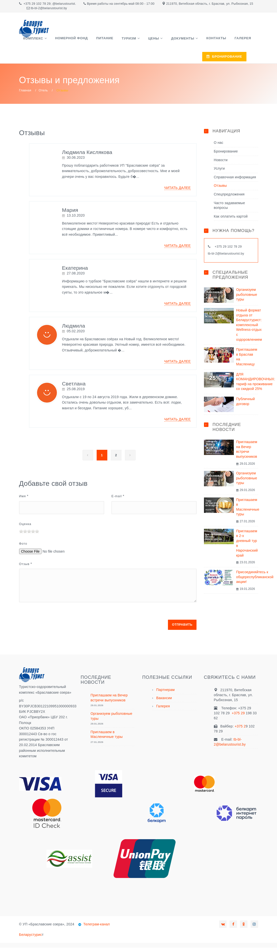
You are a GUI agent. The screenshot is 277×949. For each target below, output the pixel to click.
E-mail (117, 497)
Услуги (219, 170)
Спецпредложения (229, 195)
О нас (218, 144)
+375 (219, 248)
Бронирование (226, 152)
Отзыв (24, 565)
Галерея (217, 39)
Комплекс (31, 40)
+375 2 (240, 727)
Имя (22, 497)
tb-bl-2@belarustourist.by (226, 255)
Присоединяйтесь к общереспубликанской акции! (255, 578)
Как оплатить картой (231, 218)
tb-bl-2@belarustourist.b (48, 8)
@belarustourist (63, 3)
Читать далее (177, 189)
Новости (221, 161)
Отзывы (220, 187)
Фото (23, 545)
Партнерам (165, 691)
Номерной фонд (66, 39)
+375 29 (239, 714)
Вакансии (164, 699)
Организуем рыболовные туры (246, 296)
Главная (25, 91)
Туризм (117, 40)
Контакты (194, 39)
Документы (163, 40)
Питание (96, 39)
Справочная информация (235, 178)
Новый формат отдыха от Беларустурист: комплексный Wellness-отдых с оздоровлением (249, 326)
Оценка (25, 525)
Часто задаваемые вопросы (229, 206)
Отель (43, 91)
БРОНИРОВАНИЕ (204, 60)
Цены (138, 40)
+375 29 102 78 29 (36, 3)
